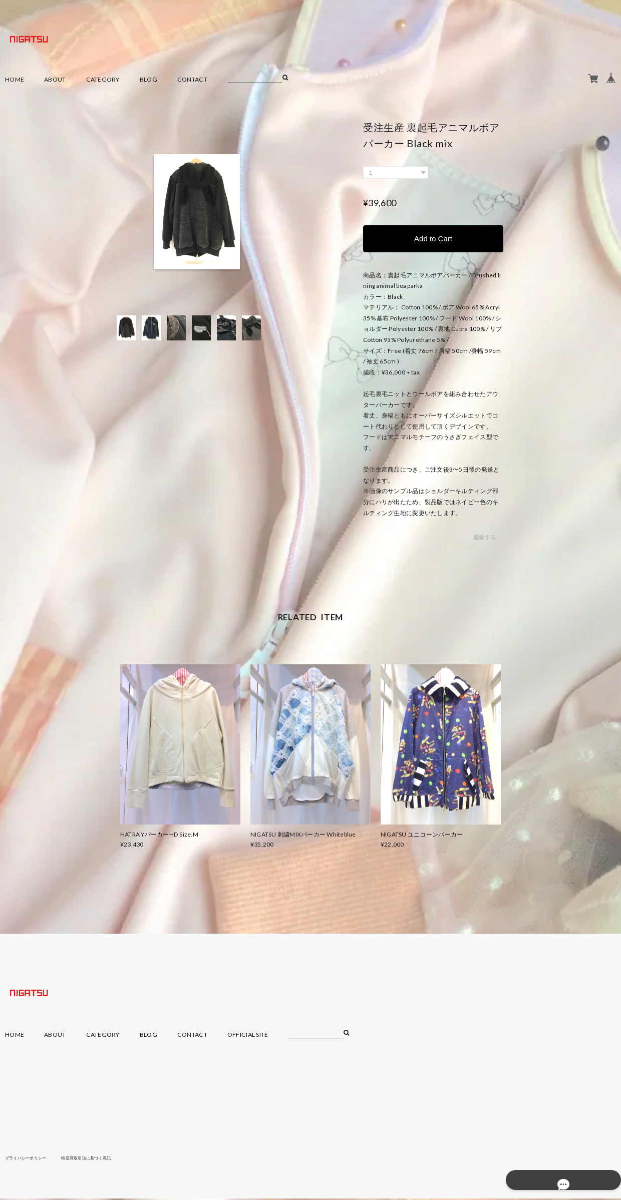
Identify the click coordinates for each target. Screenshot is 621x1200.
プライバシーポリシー (31, 1159)
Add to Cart (433, 239)
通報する (484, 539)
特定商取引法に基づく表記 (102, 1159)
